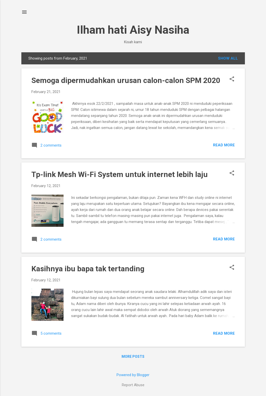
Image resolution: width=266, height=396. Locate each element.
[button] (232, 79)
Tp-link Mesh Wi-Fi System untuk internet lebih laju (119, 174)
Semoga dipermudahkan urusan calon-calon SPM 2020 (125, 80)
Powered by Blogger (133, 375)
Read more (224, 145)
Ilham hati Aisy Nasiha (133, 29)
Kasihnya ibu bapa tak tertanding (87, 268)
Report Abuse (133, 385)
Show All (228, 58)
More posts (133, 357)
